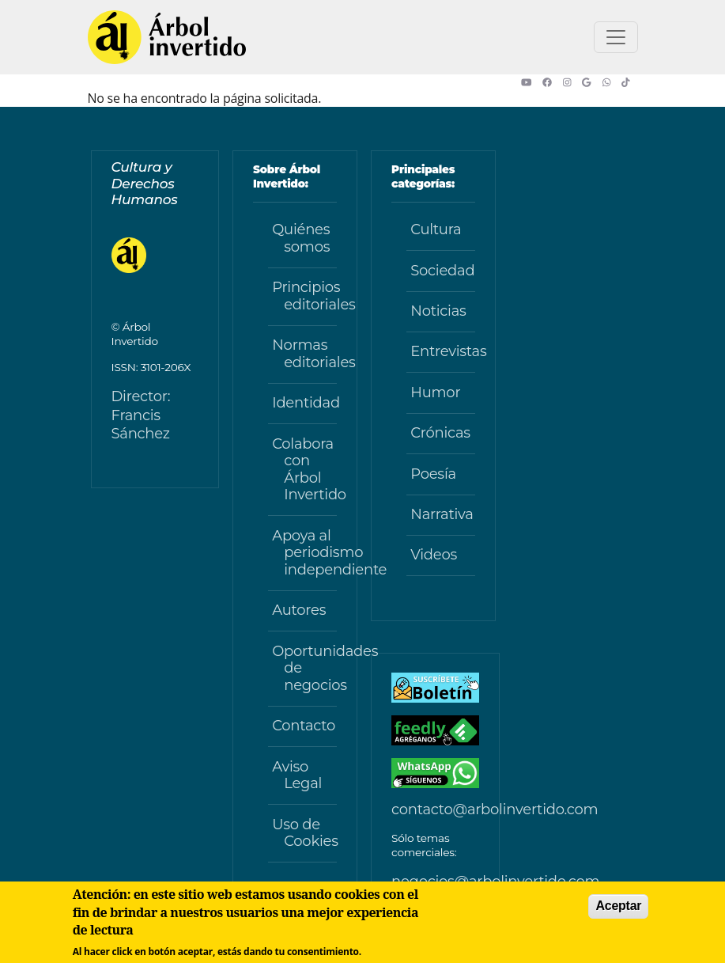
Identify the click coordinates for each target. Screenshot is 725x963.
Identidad (304, 402)
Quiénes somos (301, 238)
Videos (433, 554)
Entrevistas (442, 351)
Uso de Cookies (304, 833)
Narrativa (441, 514)
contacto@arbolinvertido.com (494, 809)
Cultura (435, 229)
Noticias (438, 311)
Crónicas (440, 433)
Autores (299, 610)
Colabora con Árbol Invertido (304, 469)
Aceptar (618, 905)
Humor (435, 392)
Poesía (433, 474)
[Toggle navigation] (616, 37)
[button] (531, 82)
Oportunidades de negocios (304, 668)
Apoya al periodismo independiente (304, 552)
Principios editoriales (304, 296)
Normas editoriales (304, 353)
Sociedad (442, 270)
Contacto (303, 725)
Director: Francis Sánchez (141, 415)
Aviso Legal (297, 775)
